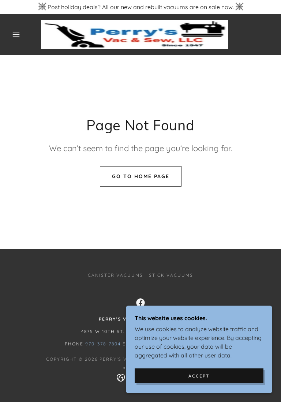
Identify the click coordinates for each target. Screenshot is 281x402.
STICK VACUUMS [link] (171, 275)
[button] (16, 34)
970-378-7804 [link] (103, 344)
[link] (134, 34)
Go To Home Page (140, 176)
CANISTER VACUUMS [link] (115, 275)
